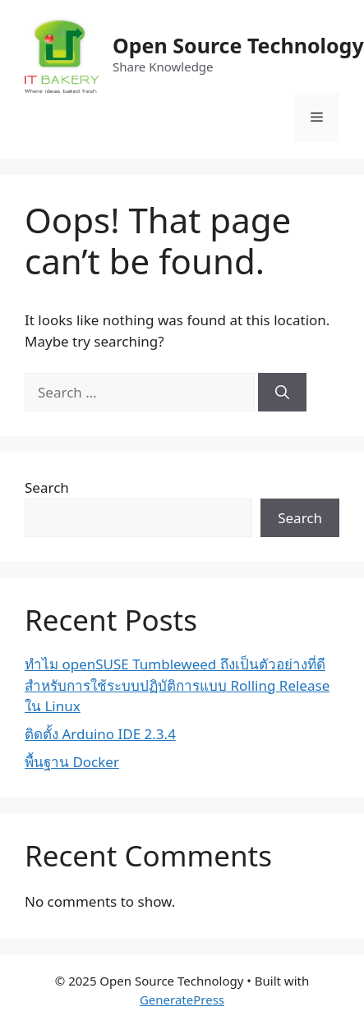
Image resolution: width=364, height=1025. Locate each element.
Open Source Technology (238, 45)
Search (47, 487)
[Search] (282, 392)
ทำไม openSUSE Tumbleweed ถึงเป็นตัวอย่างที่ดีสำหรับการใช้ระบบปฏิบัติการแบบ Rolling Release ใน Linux (177, 685)
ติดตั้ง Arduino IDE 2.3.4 (100, 733)
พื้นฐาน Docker (72, 761)
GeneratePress (182, 999)
